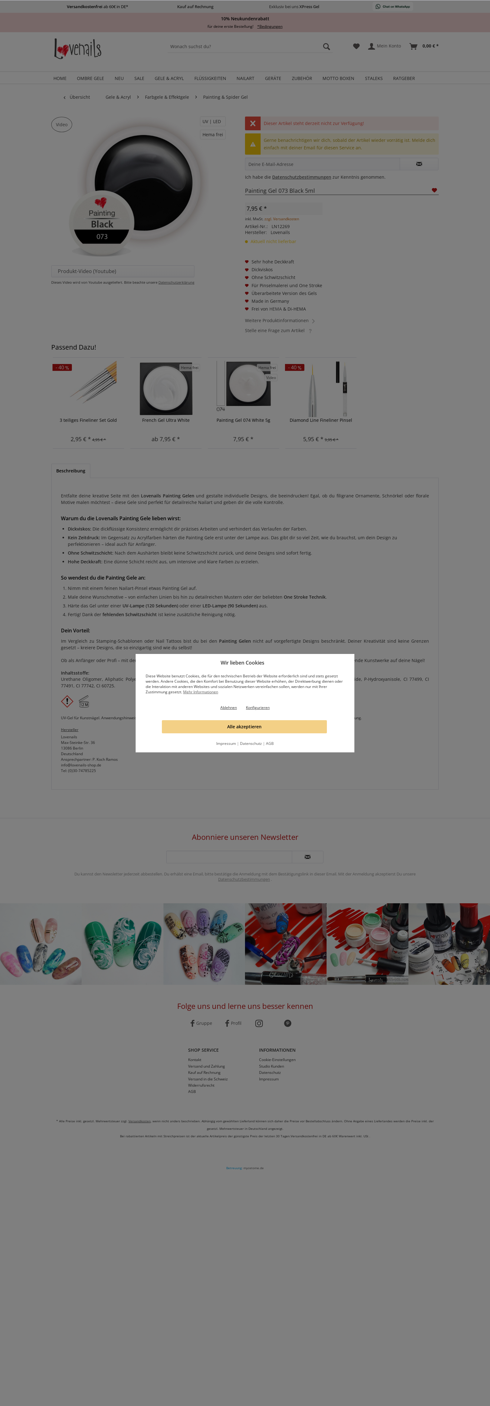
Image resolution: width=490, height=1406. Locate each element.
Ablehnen (228, 707)
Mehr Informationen (200, 692)
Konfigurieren (258, 707)
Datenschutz (251, 743)
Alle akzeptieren (244, 727)
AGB (270, 743)
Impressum (226, 743)
